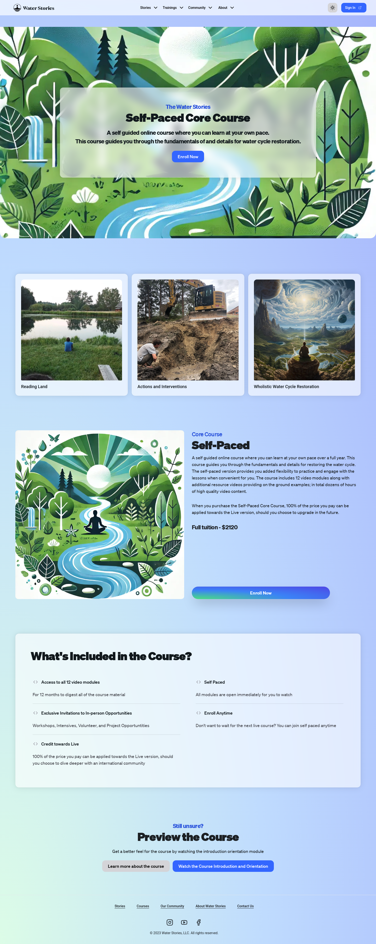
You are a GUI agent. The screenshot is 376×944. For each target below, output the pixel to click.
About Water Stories (211, 906)
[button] (71, 335)
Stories (149, 8)
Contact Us (245, 906)
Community (200, 8)
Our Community (172, 906)
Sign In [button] (353, 8)
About (226, 8)
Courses (143, 906)
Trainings (173, 8)
